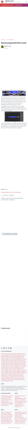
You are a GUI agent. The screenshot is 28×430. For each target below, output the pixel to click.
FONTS (2, 412)
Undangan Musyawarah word (7, 379)
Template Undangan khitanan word (17, 376)
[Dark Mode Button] (26, 1)
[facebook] (4, 234)
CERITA (23, 399)
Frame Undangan (7, 413)
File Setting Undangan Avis (6, 353)
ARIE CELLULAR (9, 1)
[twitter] (7, 234)
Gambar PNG (4, 414)
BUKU (25, 398)
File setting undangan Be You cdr (16, 367)
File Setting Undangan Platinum (14, 361)
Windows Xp (22, 423)
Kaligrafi (3, 416)
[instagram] (8, 348)
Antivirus (23, 395)
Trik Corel (23, 420)
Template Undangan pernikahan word (9, 378)
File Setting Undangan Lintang (14, 360)
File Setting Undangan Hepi (16, 359)
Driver (20, 405)
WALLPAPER (22, 421)
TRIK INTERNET (21, 413)
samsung (9, 423)
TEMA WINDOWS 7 (19, 412)
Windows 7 (17, 423)
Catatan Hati (17, 401)
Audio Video (17, 397)
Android (16, 395)
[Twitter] (1, 348)
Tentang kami (18, 420)
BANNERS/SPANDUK (19, 398)
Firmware (6, 412)
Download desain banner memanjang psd (11, 192)
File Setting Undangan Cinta (17, 355)
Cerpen (21, 401)
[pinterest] (14, 234)
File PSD (20, 406)
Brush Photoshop (18, 399)
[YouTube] (11, 348)
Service (5, 423)
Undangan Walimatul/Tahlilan (7, 380)
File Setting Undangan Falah (17, 356)
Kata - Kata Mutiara (9, 416)
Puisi (2, 420)
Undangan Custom (20, 378)
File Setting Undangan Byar (18, 353)
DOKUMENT (20, 402)
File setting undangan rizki (13, 374)
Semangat (7, 421)
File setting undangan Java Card (18, 370)
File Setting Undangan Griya (17, 357)
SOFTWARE (5, 420)
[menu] (2, 2)
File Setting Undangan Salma (14, 363)
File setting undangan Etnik (16, 368)
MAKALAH (3, 417)
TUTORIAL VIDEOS (23, 419)
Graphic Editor (10, 414)
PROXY (7, 417)
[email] (16, 234)
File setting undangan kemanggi (17, 371)
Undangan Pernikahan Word (19, 379)
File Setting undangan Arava (15, 364)
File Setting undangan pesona (15, 366)
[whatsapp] (9, 234)
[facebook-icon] (4, 348)
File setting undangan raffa (16, 372)
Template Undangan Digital (13, 375)
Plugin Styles (8, 419)
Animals (20, 395)
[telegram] (11, 234)
